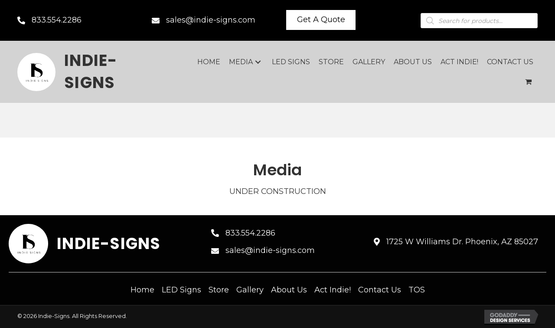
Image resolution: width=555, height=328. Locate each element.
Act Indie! (332, 290)
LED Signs (181, 290)
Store (219, 290)
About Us (289, 290)
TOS (416, 290)
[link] (209, 62)
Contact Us (379, 290)
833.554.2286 (57, 20)
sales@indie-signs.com (210, 20)
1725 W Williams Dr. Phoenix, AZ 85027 (462, 241)
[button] (321, 20)
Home (142, 290)
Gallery (250, 290)
